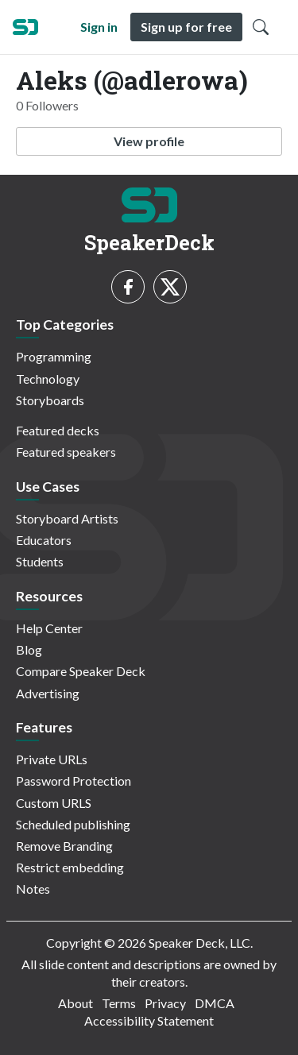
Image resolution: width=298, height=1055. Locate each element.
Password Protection (73, 780)
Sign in (99, 26)
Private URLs (51, 759)
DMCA (214, 1003)
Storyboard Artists (67, 518)
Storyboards (50, 400)
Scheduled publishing (73, 824)
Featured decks (57, 430)
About (75, 1003)
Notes (33, 888)
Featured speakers (66, 451)
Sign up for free (186, 26)
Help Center (49, 628)
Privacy (165, 1003)
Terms (119, 1003)
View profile (149, 141)
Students (40, 561)
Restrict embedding (70, 867)
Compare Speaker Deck (80, 670)
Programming (53, 356)
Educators (44, 539)
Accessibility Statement (149, 1020)
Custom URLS (53, 802)
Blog (29, 649)
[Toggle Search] (260, 27)
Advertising (47, 693)
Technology (47, 378)
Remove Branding (64, 845)
